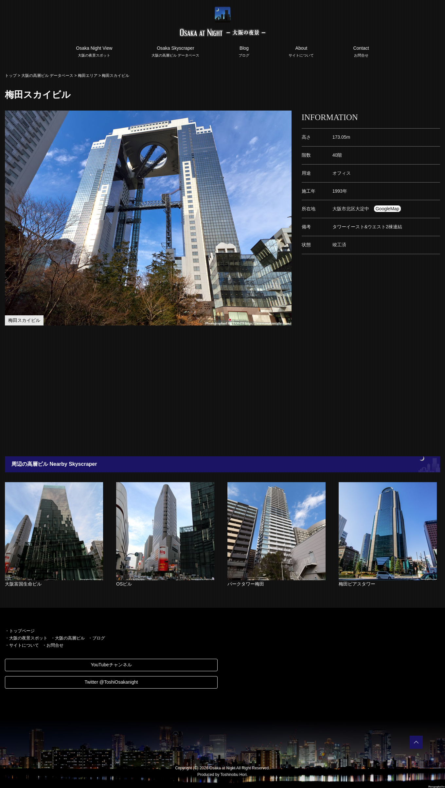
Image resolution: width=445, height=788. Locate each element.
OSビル (124, 584)
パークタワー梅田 (245, 584)
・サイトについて (22, 645)
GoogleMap (387, 208)
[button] (286, 116)
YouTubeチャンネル (111, 664)
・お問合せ (52, 645)
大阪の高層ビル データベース (47, 75)
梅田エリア (88, 75)
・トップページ (20, 630)
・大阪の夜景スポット (26, 638)
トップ (11, 75)
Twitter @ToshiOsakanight (111, 682)
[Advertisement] (196, 391)
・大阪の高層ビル (68, 638)
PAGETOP (416, 742)
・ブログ (96, 638)
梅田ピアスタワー (357, 584)
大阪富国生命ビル (23, 584)
